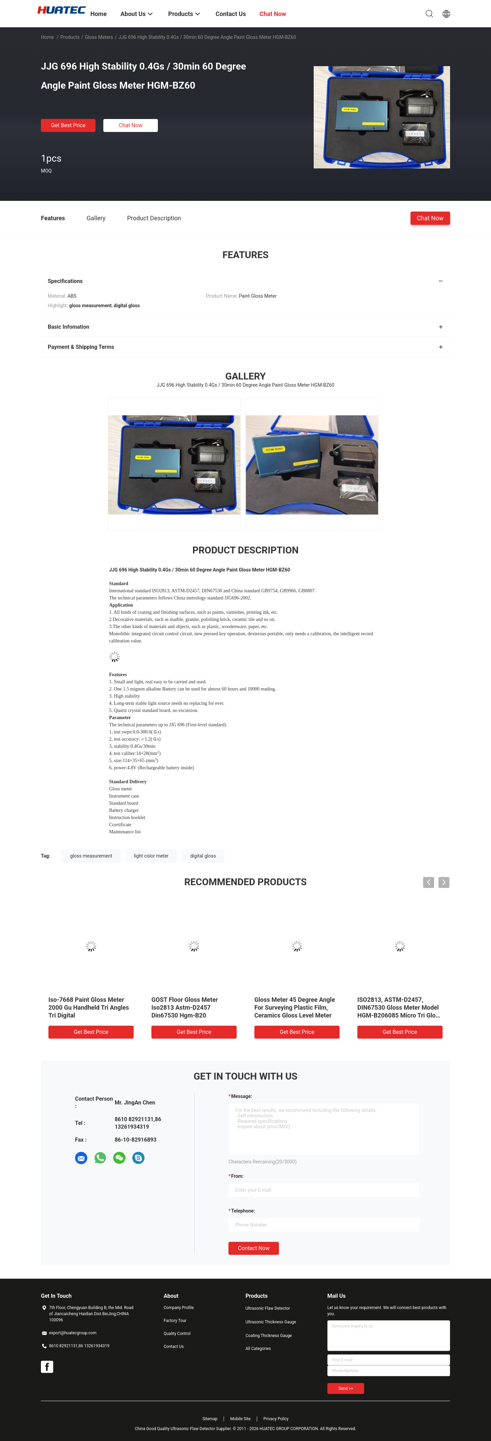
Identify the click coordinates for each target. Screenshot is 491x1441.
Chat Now (131, 125)
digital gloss (203, 856)
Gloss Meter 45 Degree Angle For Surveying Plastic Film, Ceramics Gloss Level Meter (294, 1007)
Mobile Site (240, 1418)
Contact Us (174, 1346)
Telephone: (243, 1211)
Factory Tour (175, 1320)
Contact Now (253, 1248)
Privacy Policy (275, 1418)
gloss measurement (91, 856)
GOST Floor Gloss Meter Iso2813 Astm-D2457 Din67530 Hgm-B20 (184, 1007)
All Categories (258, 1348)
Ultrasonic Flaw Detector (268, 1308)
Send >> (346, 1388)
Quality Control (177, 1333)
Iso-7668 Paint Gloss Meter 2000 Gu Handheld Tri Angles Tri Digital (88, 1007)
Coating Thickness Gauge (269, 1335)
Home (47, 37)
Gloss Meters (99, 37)
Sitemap (210, 1418)
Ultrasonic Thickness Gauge (271, 1322)
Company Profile (179, 1307)
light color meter (151, 856)
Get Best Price (68, 125)
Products (69, 37)
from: (237, 1176)
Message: (241, 1096)
